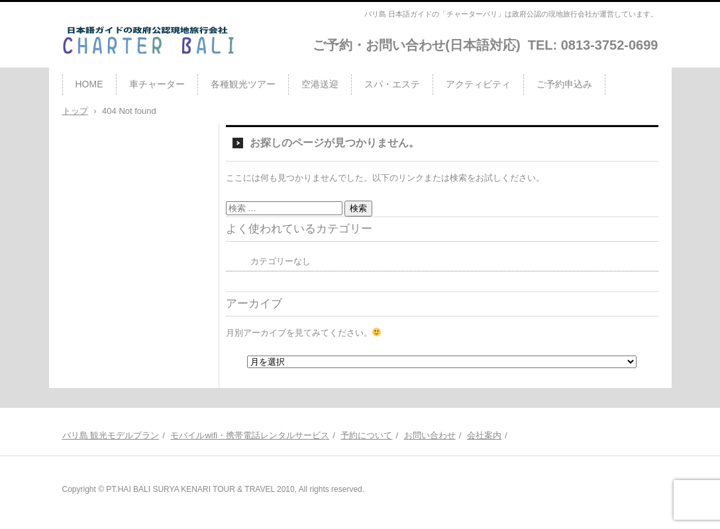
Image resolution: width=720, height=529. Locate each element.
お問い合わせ (430, 435)
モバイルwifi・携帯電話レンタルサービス (249, 435)
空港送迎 (319, 84)
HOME (89, 84)
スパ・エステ (392, 84)
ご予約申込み (564, 84)
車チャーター (157, 84)
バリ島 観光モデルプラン (111, 435)
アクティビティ (478, 84)
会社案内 (484, 435)
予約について (366, 435)
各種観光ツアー (243, 84)
